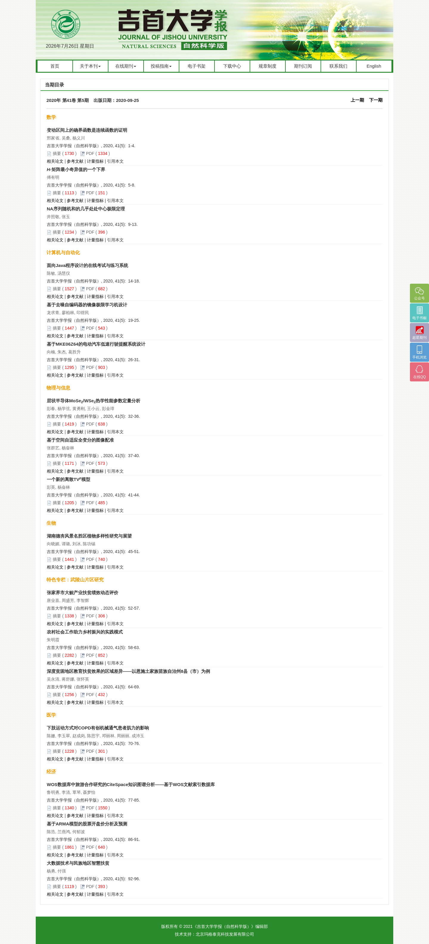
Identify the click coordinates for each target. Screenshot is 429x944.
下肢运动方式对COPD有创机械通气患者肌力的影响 (98, 727)
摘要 (57, 153)
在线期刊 (125, 66)
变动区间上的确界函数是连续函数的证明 (87, 130)
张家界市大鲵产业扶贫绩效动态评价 (82, 592)
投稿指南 (161, 66)
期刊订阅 (303, 66)
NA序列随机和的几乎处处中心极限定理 (86, 208)
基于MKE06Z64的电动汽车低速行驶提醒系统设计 (96, 344)
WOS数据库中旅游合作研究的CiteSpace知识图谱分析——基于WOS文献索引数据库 (131, 784)
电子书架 (197, 66)
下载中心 (232, 66)
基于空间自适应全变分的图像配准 (80, 439)
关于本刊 (90, 66)
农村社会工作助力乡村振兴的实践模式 (85, 631)
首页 (54, 66)
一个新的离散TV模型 (68, 479)
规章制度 (267, 66)
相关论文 (55, 161)
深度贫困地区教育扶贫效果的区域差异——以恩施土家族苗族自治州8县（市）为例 (128, 671)
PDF (90, 153)
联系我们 (338, 66)
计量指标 (95, 161)
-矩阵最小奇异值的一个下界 (76, 169)
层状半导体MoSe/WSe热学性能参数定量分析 (93, 400)
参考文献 (75, 161)
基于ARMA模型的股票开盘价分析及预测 (87, 823)
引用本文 (115, 161)
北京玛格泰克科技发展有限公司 (225, 934)
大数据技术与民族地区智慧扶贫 (78, 863)
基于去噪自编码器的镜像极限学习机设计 (87, 304)
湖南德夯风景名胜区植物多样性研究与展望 (89, 535)
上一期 (357, 100)
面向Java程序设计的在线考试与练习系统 (87, 265)
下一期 (376, 100)
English (373, 66)
